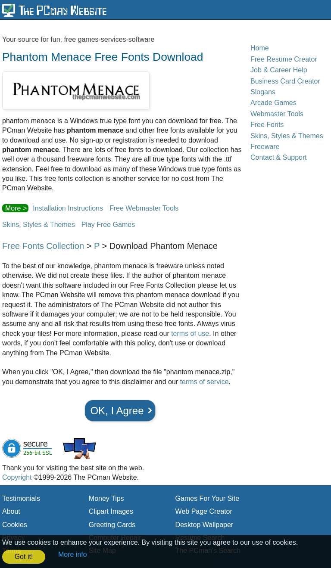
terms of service (204, 381)
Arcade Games (273, 102)
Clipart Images (111, 511)
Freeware (265, 146)
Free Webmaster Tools (143, 208)
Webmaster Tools (276, 114)
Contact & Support (278, 157)
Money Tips (106, 498)
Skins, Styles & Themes (38, 224)
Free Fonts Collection (43, 246)
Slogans (262, 92)
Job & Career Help (278, 70)
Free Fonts (267, 124)
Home (259, 48)
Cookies (14, 524)
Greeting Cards (112, 524)
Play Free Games (108, 224)
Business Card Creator (285, 81)
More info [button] (72, 554)
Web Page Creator (203, 511)
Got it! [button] (24, 556)
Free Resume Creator (283, 59)
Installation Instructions (68, 208)
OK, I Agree (117, 410)
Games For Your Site (207, 498)
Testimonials (21, 498)
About (11, 511)
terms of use (190, 333)
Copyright (16, 477)
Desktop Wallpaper (204, 524)
